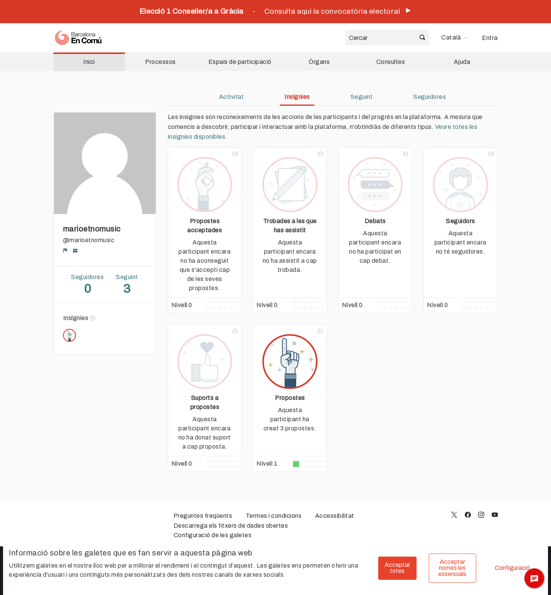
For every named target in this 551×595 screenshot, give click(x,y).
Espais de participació (240, 62)
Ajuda (462, 62)
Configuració (512, 568)
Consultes (390, 62)
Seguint (361, 97)
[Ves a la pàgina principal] (78, 37)
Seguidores (429, 97)
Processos (160, 62)
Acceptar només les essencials (452, 568)
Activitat (231, 97)
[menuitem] (455, 37)
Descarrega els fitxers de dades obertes (231, 525)
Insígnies (297, 97)
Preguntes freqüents (203, 515)
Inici (89, 62)
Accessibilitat (334, 515)
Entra (490, 38)
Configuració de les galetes (213, 535)
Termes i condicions (274, 515)
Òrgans (319, 62)
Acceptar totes (397, 568)
